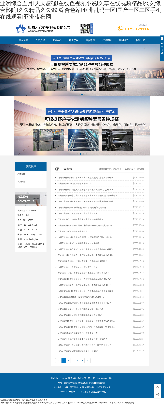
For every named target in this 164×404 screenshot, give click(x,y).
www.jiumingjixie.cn (32, 239)
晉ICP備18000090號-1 (103, 378)
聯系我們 (140, 40)
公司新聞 (30, 174)
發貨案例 (90, 40)
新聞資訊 (123, 40)
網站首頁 (23, 40)
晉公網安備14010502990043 (93, 392)
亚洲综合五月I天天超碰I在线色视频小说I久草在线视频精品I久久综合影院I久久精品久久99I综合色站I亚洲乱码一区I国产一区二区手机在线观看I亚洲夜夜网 (80, 10)
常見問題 (30, 181)
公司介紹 (40, 40)
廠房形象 (73, 40)
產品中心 (57, 40)
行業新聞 (107, 40)
